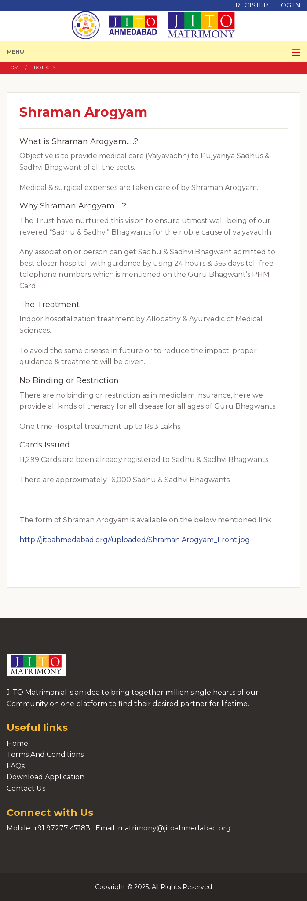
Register (251, 5)
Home (14, 67)
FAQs (16, 766)
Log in (288, 5)
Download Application (45, 777)
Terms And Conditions (45, 754)
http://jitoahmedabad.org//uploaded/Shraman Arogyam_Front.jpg (134, 540)
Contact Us (26, 788)
